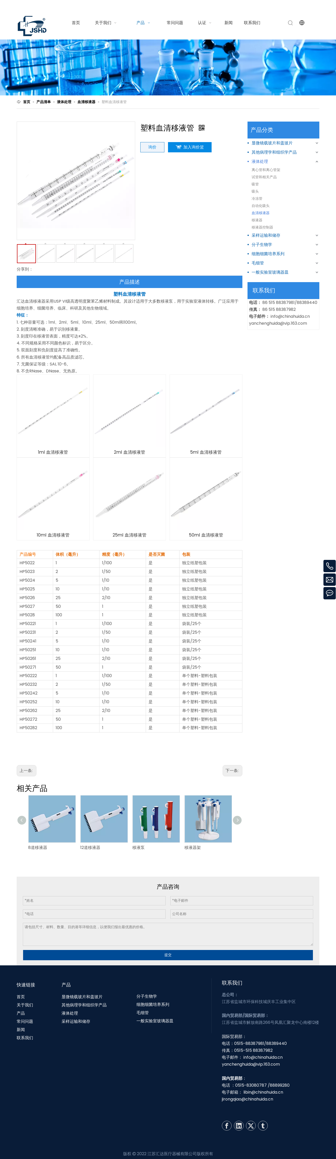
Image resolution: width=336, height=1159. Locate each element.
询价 (152, 147)
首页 (21, 997)
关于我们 (25, 1005)
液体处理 (260, 161)
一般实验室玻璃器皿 (270, 272)
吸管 (255, 184)
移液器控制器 (262, 227)
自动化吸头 (261, 205)
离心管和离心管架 (266, 169)
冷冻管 (257, 198)
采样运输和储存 (266, 235)
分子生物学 (262, 244)
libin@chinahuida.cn (263, 1092)
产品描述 (129, 281)
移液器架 (192, 847)
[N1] (168, 67)
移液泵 (138, 847)
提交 (168, 954)
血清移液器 (261, 212)
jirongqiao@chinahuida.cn (247, 1099)
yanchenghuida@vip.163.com (278, 323)
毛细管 (258, 263)
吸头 (255, 191)
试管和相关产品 (264, 177)
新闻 (21, 1030)
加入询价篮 (193, 147)
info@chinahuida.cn (255, 6)
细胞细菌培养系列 (268, 254)
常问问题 (25, 1021)
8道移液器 (37, 847)
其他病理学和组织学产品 (274, 152)
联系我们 (25, 1038)
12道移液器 (90, 847)
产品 (21, 1013)
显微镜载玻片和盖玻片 (272, 143)
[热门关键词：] (291, 23)
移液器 (257, 220)
